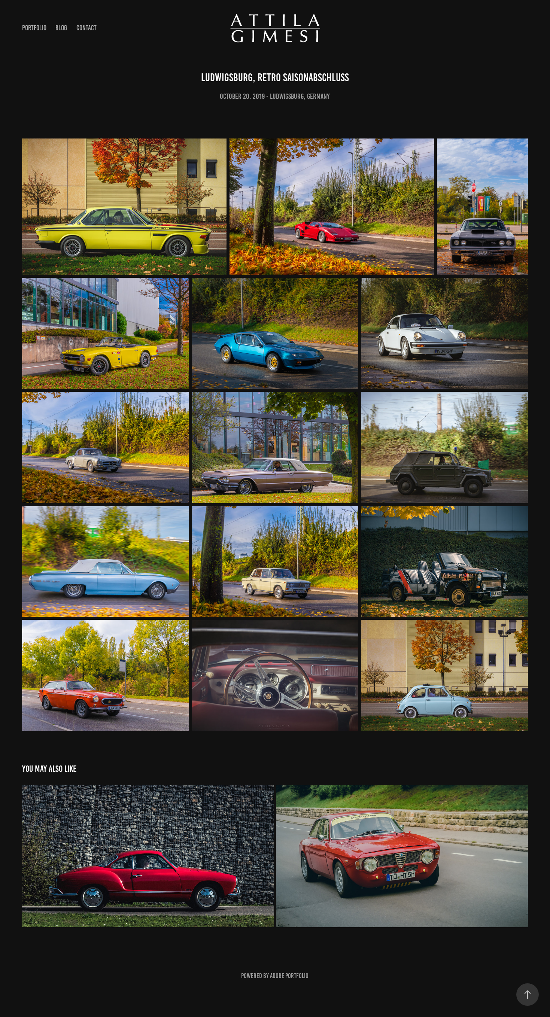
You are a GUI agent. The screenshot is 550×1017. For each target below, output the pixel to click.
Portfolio (34, 28)
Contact (86, 28)
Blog (61, 28)
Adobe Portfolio (289, 976)
